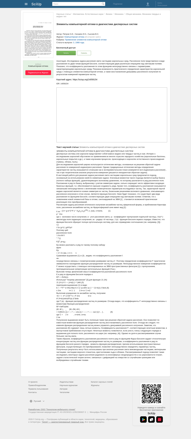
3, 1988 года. (79, 42)
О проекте (32, 382)
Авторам (63, 389)
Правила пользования (38, 389)
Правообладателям (37, 385)
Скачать (84, 53)
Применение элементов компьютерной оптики (86, 40)
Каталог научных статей (102, 382)
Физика (109, 14)
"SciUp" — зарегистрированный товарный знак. (63, 422)
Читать (66, 53)
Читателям (64, 392)
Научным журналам (68, 385)
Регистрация (162, 5)
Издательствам (66, 382)
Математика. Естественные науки (88, 14)
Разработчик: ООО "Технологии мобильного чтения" (51, 409)
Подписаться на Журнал (38, 73)
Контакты (32, 392)
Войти (160, 3)
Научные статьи (63, 14)
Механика (119, 14)
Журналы (95, 385)
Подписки (117, 4)
